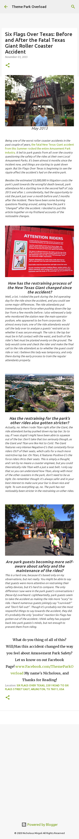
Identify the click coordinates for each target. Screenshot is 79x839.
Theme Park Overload (29, 7)
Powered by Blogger (39, 824)
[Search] (73, 7)
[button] (7, 65)
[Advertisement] (39, 769)
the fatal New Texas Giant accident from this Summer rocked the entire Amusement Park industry (39, 148)
